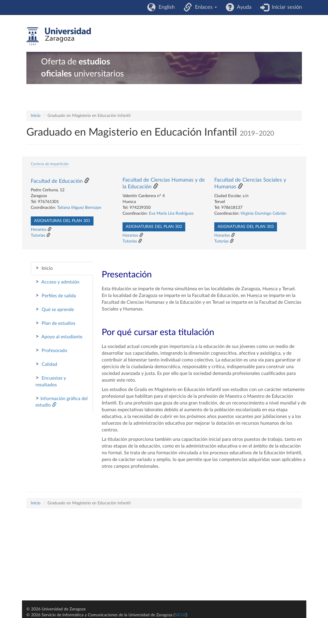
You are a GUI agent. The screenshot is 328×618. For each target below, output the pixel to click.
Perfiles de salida (55, 295)
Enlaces (204, 7)
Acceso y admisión (57, 282)
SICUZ (180, 615)
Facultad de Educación (57, 181)
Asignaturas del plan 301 (62, 221)
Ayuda (242, 7)
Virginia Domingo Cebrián (263, 213)
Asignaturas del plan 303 (245, 227)
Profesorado (51, 350)
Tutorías (38, 235)
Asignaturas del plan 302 (154, 227)
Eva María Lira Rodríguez (171, 213)
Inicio (35, 116)
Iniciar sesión (285, 7)
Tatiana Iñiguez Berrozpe (79, 208)
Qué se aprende (54, 309)
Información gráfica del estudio (61, 401)
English (165, 7)
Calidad (46, 364)
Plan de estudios (55, 323)
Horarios (38, 230)
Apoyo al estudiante (58, 336)
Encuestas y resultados (50, 381)
